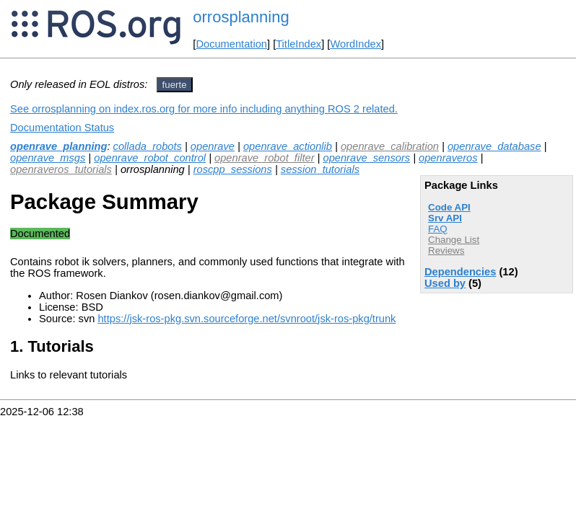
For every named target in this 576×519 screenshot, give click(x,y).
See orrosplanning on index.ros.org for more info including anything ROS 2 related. (204, 109)
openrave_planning (58, 146)
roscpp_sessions (232, 169)
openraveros (448, 158)
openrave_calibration (390, 146)
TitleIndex (298, 44)
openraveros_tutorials (61, 169)
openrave (213, 146)
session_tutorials (320, 169)
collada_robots (147, 146)
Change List (453, 239)
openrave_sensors (367, 158)
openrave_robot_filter (264, 158)
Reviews (446, 250)
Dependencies (460, 272)
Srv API (445, 218)
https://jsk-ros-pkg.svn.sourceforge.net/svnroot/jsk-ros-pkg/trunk (246, 318)
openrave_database (494, 146)
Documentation (231, 44)
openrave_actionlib (287, 146)
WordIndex (355, 44)
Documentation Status (62, 127)
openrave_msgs (47, 158)
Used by (445, 283)
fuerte (174, 84)
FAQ (438, 228)
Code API (449, 207)
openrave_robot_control (150, 158)
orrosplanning (241, 17)
